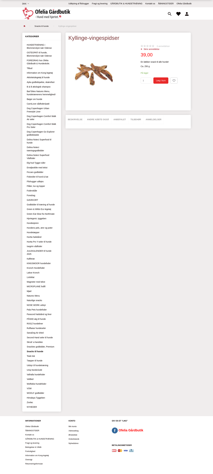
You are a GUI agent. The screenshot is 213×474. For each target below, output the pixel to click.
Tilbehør (135, 119)
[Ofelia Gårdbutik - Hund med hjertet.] (46, 13)
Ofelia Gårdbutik (184, 3)
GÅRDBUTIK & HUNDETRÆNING (126, 3)
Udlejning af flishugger (78, 3)
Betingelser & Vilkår (33, 447)
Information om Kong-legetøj (37, 455)
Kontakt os (150, 3)
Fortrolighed (30, 451)
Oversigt (28, 460)
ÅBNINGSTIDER (166, 3)
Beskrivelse (75, 119)
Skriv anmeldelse (151, 49)
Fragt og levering (99, 3)
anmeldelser (163, 46)
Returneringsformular (34, 464)
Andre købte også (98, 119)
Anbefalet (119, 119)
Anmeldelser (154, 119)
